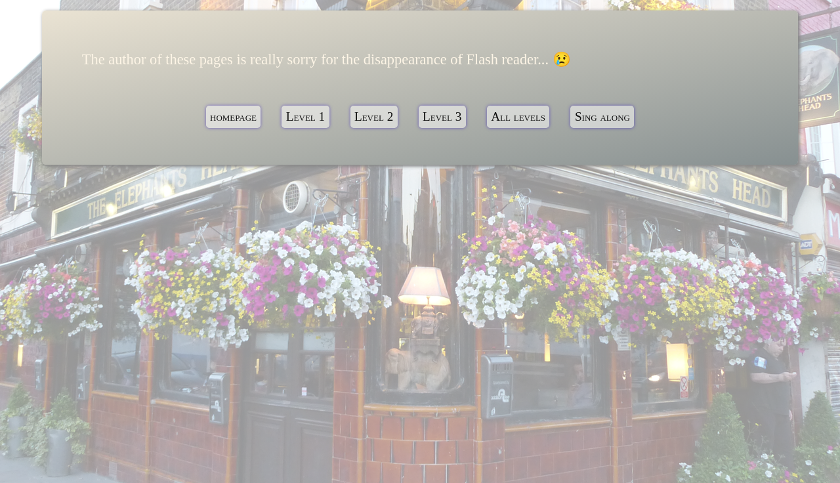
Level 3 (442, 117)
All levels (518, 117)
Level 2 (373, 117)
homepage (233, 117)
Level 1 (305, 117)
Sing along (602, 117)
